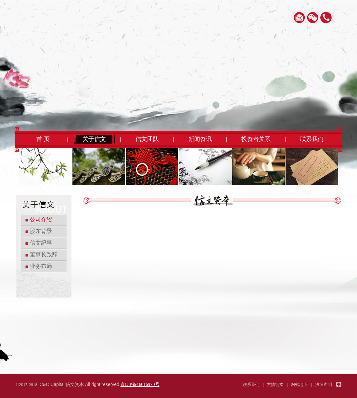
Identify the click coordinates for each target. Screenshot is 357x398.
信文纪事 (41, 243)
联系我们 (312, 139)
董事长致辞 (43, 254)
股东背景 (41, 231)
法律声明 (323, 384)
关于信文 (94, 139)
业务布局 (41, 266)
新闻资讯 (200, 139)
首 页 (43, 139)
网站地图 (299, 384)
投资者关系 (256, 139)
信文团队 (147, 139)
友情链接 (275, 384)
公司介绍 (41, 219)
